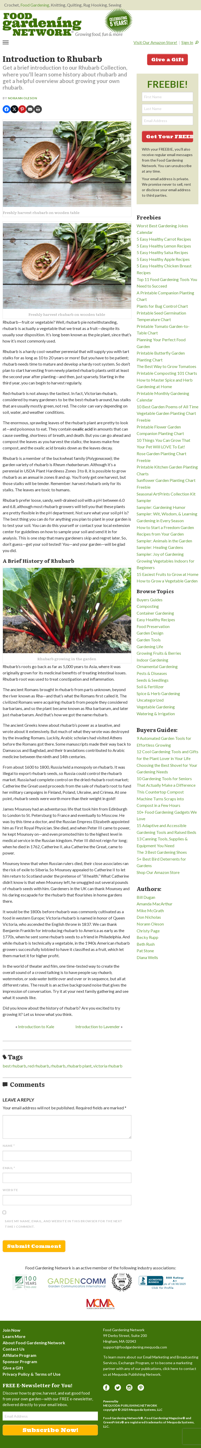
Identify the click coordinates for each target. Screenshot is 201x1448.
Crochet (11, 4)
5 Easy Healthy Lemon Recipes (164, 245)
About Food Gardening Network (34, 1342)
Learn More (14, 1336)
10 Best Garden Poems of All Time (167, 406)
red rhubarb (38, 1065)
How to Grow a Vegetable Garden (167, 580)
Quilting (74, 4)
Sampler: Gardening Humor (161, 507)
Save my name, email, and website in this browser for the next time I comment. (63, 1224)
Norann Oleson (22, 98)
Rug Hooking (95, 4)
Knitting (58, 4)
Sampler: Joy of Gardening (160, 554)
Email (9, 1168)
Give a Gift (167, 60)
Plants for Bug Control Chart (162, 306)
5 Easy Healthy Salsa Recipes (162, 252)
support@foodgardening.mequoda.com (135, 1347)
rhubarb (58, 1065)
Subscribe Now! (50, 1430)
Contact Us (14, 1348)
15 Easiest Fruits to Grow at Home (167, 574)
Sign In (187, 42)
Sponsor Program (20, 1361)
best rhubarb (14, 1065)
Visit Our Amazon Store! (155, 42)
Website (10, 1190)
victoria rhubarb (107, 1065)
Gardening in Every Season (160, 520)
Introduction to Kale (36, 1026)
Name (9, 1146)
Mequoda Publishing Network (130, 1405)
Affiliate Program (19, 1355)
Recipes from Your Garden (160, 533)
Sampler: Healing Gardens (160, 547)
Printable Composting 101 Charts (167, 373)
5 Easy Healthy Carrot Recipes (164, 238)
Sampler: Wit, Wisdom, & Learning (167, 513)
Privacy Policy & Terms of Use (31, 1374)
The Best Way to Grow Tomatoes (166, 366)
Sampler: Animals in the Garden (164, 540)
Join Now (11, 1330)
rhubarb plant (79, 1065)
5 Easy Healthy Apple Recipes (163, 259)
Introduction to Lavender (97, 1026)
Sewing (115, 4)
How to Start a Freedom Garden (165, 527)
